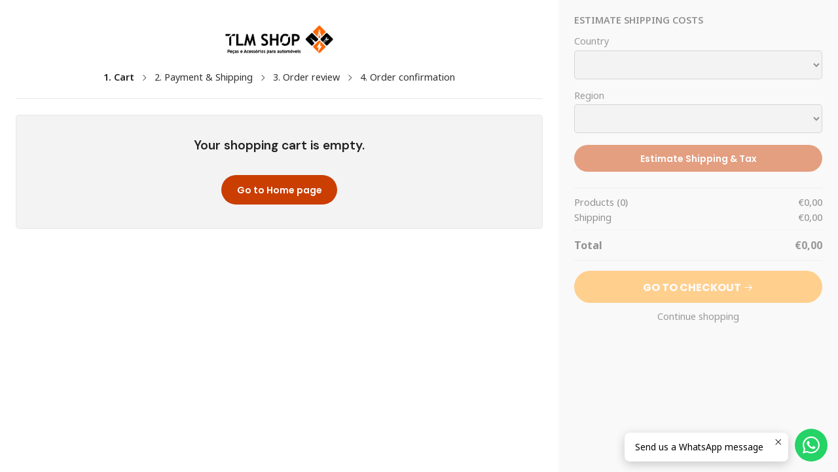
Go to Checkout (698, 287)
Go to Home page (279, 190)
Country (591, 41)
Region (589, 95)
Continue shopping (698, 317)
